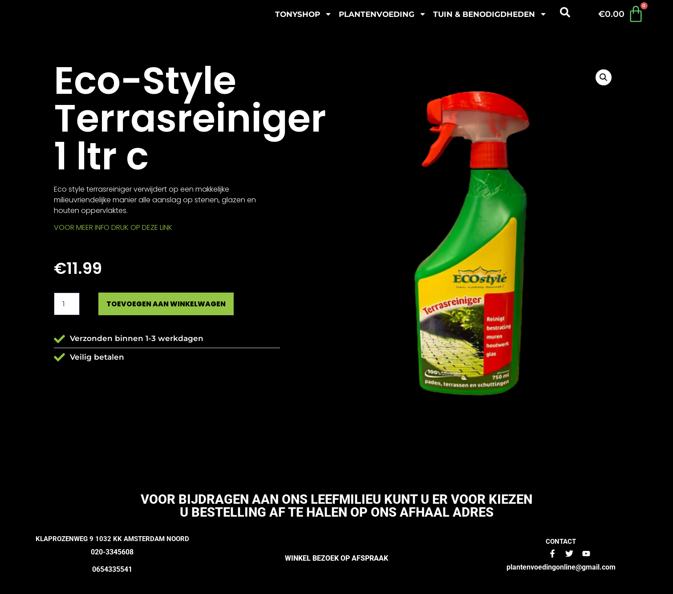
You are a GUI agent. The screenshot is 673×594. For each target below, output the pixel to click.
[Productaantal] (67, 305)
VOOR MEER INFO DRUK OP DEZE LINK (113, 227)
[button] (604, 77)
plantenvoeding (382, 14)
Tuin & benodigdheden (490, 14)
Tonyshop (303, 14)
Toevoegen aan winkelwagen (174, 304)
